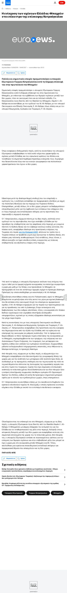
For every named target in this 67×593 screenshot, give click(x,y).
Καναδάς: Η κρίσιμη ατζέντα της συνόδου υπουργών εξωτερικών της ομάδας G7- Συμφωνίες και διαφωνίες (30, 484)
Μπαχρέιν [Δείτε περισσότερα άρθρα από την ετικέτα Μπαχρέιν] (57, 493)
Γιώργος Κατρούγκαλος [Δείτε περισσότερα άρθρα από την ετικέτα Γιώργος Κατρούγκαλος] (38, 493)
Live (61, 3)
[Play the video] (33, 40)
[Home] (2, 8)
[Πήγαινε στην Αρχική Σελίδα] (8, 2)
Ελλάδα (22, 8)
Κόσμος (15, 8)
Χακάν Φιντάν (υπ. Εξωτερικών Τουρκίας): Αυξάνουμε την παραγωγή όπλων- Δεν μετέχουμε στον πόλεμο (31, 477)
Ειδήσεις (8, 8)
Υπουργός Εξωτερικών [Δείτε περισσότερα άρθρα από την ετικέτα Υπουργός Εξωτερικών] (14, 493)
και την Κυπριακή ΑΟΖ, (28, 232)
